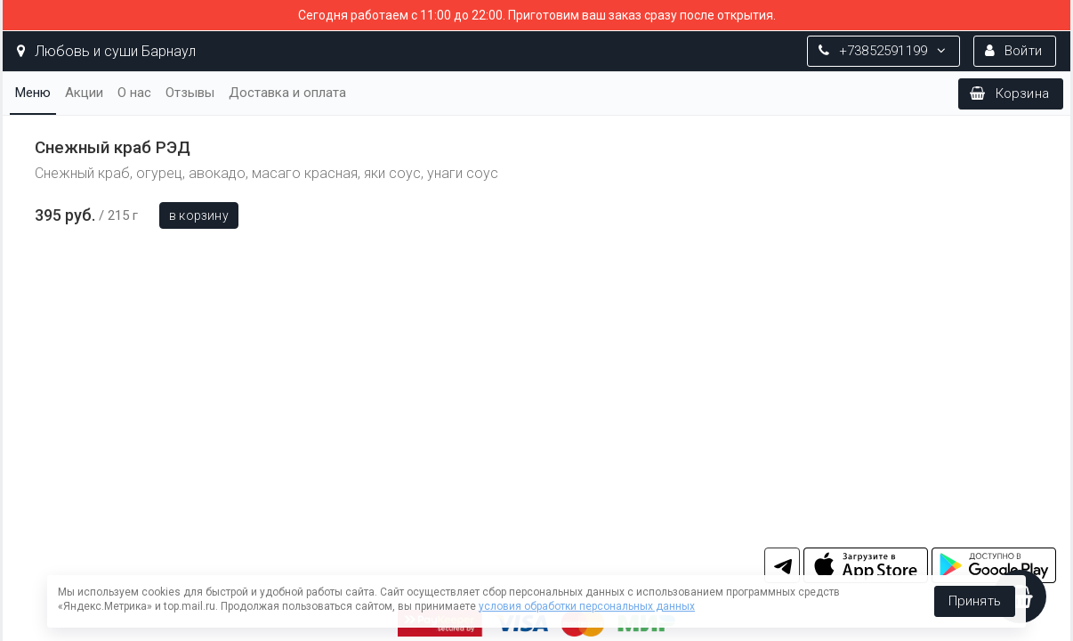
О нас (134, 93)
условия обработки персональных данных (587, 606)
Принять (974, 601)
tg (782, 565)
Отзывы (189, 93)
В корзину (199, 215)
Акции (84, 93)
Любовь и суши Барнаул (106, 51)
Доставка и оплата (287, 93)
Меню (33, 93)
